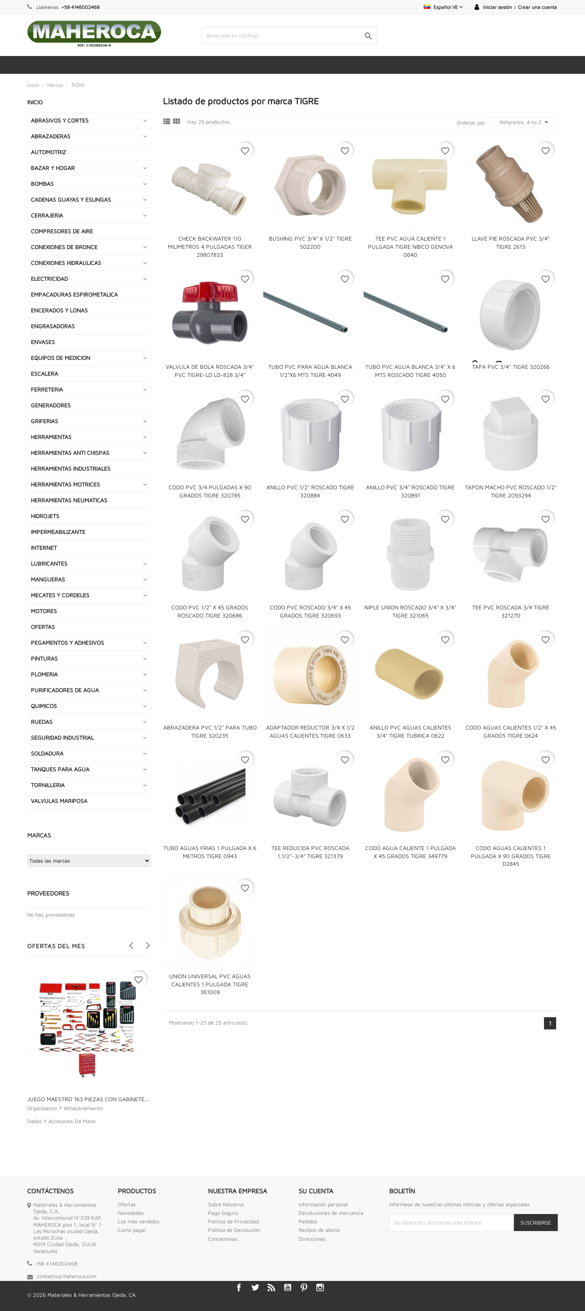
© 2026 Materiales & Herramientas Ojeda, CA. (81, 1295)
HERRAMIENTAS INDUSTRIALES (70, 468)
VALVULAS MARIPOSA (59, 800)
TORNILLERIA (48, 784)
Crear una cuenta (537, 7)
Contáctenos (222, 1239)
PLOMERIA (44, 674)
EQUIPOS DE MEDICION (60, 357)
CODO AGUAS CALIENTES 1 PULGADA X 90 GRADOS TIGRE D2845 (511, 856)
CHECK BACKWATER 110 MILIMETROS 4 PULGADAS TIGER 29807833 (210, 246)
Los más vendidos (139, 1221)
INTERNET (44, 547)
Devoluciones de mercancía (331, 1213)
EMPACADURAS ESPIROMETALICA (74, 294)
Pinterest (304, 1287)
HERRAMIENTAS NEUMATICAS (69, 500)
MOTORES (44, 610)
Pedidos (308, 1221)
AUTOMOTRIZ (48, 152)
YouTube (287, 1287)
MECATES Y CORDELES (60, 595)
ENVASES (43, 341)
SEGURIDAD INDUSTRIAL (62, 737)
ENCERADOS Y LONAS (59, 310)
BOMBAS (42, 183)
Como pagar (132, 1230)
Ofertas (127, 1204)
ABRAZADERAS (50, 136)
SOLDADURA (47, 753)
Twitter (255, 1287)
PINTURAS (44, 658)
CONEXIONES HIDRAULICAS (66, 262)
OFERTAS (43, 626)
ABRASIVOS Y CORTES (60, 120)
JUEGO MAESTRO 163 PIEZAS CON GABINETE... (88, 1099)
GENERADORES (51, 405)
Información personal (323, 1204)
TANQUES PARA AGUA (60, 769)
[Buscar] (289, 35)
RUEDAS (41, 721)
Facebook (239, 1287)
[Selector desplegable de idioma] (443, 7)
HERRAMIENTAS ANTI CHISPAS (70, 452)
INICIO (35, 102)
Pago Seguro (223, 1213)
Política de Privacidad (233, 1221)
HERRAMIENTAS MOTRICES (65, 484)
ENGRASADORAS (53, 326)
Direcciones (312, 1239)
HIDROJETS (45, 515)
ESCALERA (44, 373)
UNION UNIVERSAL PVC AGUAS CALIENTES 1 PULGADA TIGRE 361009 (210, 984)
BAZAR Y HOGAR (53, 167)
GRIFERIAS (44, 421)
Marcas (39, 835)
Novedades (131, 1213)
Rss (271, 1287)
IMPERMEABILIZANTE (58, 531)
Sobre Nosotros (226, 1204)
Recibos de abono (319, 1230)
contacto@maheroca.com (66, 1276)
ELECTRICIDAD (49, 278)
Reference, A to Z (525, 122)
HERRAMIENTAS (51, 436)
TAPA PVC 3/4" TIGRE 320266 (511, 366)
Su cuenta (316, 1191)
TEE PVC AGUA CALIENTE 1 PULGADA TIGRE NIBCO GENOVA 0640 (410, 246)
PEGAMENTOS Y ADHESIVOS (67, 642)
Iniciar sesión (497, 7)
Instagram (320, 1287)
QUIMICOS (44, 705)
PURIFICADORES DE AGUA (65, 690)
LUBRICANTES (49, 563)
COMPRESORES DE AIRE (62, 231)
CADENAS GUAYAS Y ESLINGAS (71, 199)
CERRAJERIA (47, 215)
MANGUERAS (48, 579)
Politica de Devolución (234, 1230)
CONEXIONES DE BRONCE (64, 246)
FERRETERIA (47, 389)
